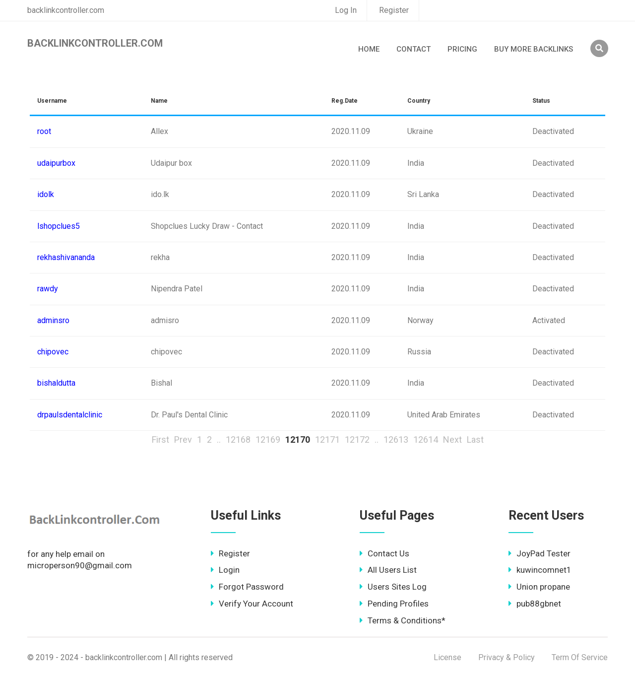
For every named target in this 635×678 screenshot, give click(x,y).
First (160, 439)
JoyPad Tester (539, 553)
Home (369, 49)
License (447, 657)
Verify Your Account (252, 604)
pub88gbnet (534, 604)
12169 (267, 439)
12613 (395, 439)
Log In (346, 10)
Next (452, 439)
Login (225, 570)
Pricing (462, 49)
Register (394, 10)
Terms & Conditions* (402, 620)
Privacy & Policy (506, 657)
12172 (357, 439)
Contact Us (384, 553)
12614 (425, 439)
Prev (183, 439)
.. (219, 439)
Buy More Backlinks (533, 49)
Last (475, 439)
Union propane (539, 587)
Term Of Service (580, 657)
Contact (413, 49)
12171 (327, 439)
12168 (238, 439)
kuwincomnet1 (540, 570)
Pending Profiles (394, 604)
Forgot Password (247, 587)
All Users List (388, 570)
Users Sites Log (393, 587)
